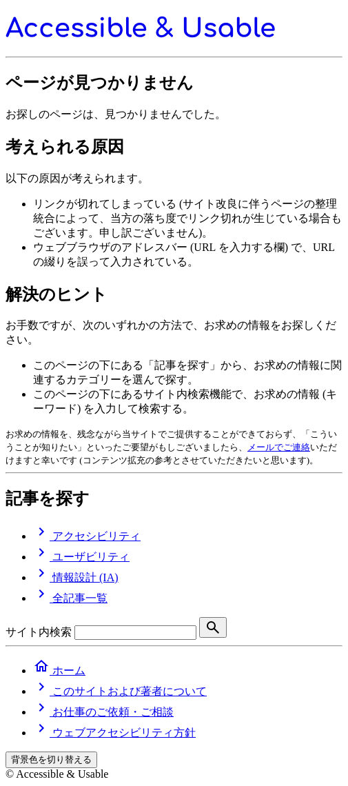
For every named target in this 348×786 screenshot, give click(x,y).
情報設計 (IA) (76, 577)
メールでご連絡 (278, 447)
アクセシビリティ (87, 536)
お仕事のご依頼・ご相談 (103, 712)
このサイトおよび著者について (120, 691)
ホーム (59, 670)
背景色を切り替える (51, 759)
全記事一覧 (70, 598)
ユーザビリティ (81, 557)
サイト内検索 (39, 632)
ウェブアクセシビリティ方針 (114, 732)
